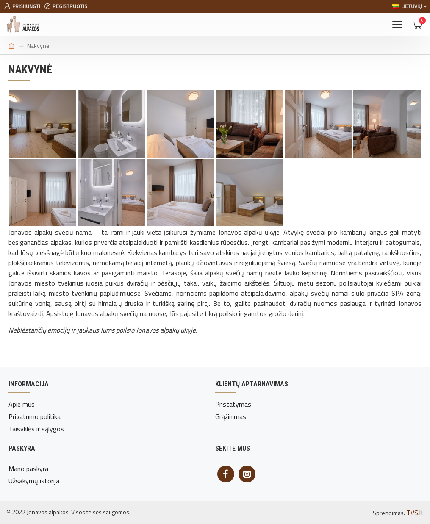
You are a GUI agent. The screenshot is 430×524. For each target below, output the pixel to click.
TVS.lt (415, 512)
